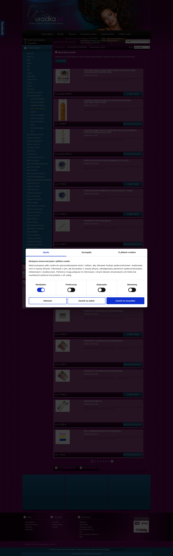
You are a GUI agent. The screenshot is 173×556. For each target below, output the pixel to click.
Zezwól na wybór (86, 301)
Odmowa (47, 301)
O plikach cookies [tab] (127, 252)
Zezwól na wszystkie (125, 301)
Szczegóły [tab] (86, 252)
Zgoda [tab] (46, 252)
